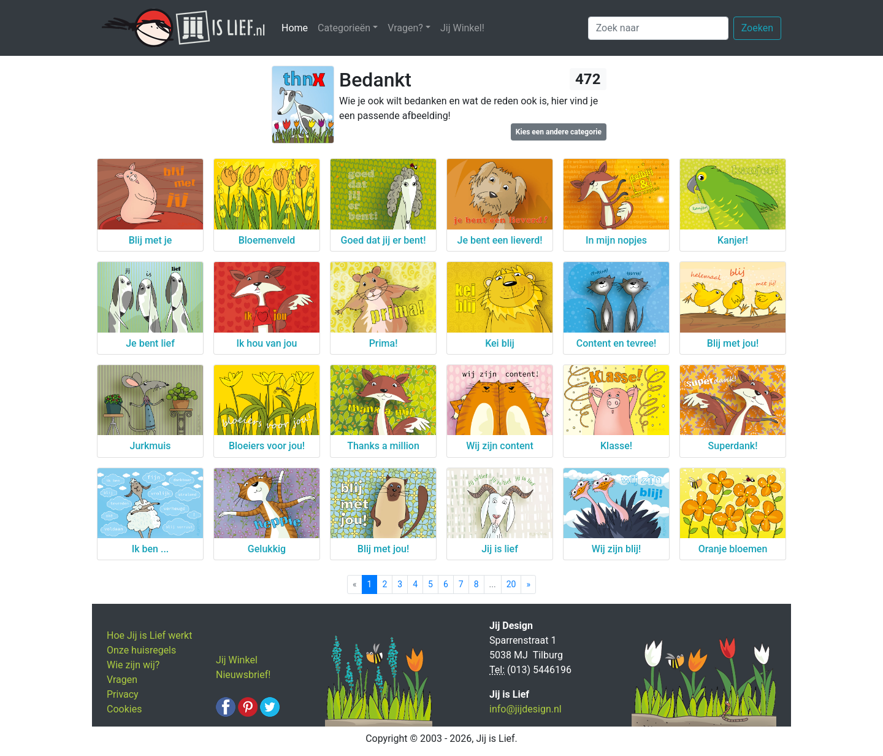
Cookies (124, 709)
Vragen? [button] (405, 28)
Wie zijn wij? (133, 665)
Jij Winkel (237, 660)
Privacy (123, 694)
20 (511, 584)
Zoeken (757, 28)
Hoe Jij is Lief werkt (149, 635)
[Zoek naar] (658, 28)
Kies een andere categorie (559, 132)
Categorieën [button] (344, 28)
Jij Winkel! (462, 28)
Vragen (122, 679)
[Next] (528, 584)
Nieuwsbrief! (243, 675)
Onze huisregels (141, 650)
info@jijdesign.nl (525, 709)
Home (297, 27)
